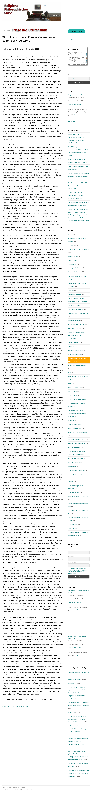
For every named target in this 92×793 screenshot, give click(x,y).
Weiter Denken (72, 524)
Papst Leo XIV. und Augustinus (77, 432)
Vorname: (70, 550)
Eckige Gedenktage (74, 320)
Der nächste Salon (73, 305)
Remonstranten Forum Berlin (77, 471)
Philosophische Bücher (20, 706)
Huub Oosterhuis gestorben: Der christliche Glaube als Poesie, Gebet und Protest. (78, 728)
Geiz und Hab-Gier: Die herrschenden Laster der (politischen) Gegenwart (75, 195)
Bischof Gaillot (72, 260)
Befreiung (71, 245)
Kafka (69, 372)
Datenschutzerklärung (74, 679)
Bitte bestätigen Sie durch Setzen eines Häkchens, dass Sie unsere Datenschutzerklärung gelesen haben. (77, 571)
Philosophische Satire (74, 462)
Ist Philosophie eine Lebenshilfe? (78, 365)
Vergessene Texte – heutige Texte (78, 496)
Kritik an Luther (72, 395)
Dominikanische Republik (75, 309)
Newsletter (35, 25)
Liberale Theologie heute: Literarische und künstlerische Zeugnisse (77, 413)
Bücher (52, 25)
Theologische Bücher (74, 272)
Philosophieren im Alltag (75, 458)
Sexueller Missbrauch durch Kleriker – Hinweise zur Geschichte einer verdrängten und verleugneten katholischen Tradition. (78, 741)
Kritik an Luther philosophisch (77, 399)
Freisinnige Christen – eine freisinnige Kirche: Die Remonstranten (76, 335)
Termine (70, 481)
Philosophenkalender (74, 447)
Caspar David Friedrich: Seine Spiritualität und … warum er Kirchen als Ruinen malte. (77, 719)
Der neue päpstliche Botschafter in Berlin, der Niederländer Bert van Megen (78, 176)
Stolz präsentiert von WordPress (14, 787)
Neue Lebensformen (74, 428)
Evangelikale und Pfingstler (76, 324)
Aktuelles (44, 25)
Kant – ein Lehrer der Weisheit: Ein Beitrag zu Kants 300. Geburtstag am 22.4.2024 (78, 773)
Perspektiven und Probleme (76, 443)
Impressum (68, 25)
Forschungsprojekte (74, 328)
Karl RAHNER (72, 391)
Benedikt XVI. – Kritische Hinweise (78, 249)
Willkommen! (24, 25)
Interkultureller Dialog (74, 354)
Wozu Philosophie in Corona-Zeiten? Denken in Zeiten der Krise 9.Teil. (31, 38)
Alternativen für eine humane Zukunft (28, 704)
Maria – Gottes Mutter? (75, 424)
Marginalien (71, 420)
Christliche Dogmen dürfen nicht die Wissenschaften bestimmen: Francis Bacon (78, 185)
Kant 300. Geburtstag (74, 387)
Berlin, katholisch (73, 256)
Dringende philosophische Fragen (78, 313)
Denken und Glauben (74, 294)
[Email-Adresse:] (79, 79)
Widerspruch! (72, 528)
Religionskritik (72, 466)
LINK (75, 115)
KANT (70, 383)
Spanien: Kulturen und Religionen (78, 475)
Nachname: (71, 556)
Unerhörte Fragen (76, 31)
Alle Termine (71, 121)
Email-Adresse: (72, 562)
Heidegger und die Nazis (75, 350)
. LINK (76, 610)
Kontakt (60, 25)
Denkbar (46, 704)
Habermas (71, 346)
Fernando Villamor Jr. (25, 789)
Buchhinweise (72, 264)
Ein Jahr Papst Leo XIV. (75, 95)
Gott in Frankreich (73, 342)
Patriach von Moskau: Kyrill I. (76, 439)
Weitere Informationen (75, 104)
